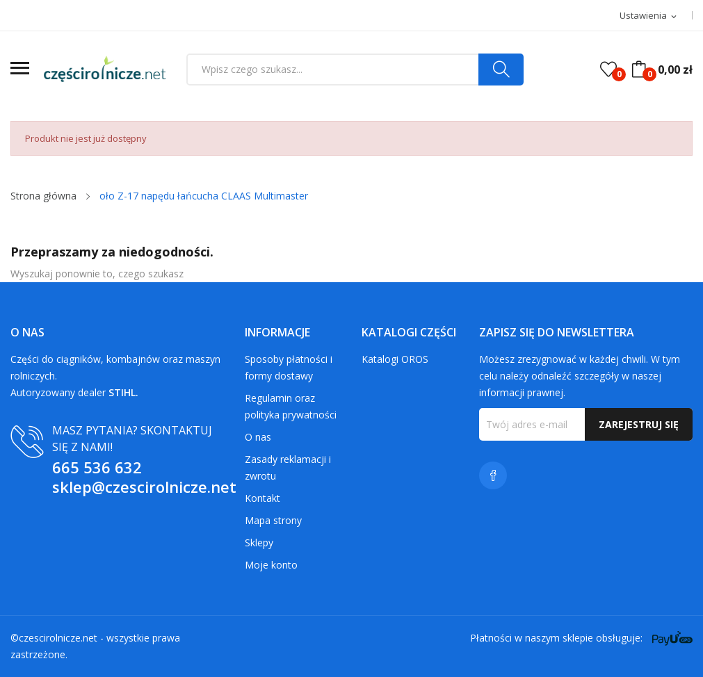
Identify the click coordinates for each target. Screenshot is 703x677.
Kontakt (262, 498)
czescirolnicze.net (58, 637)
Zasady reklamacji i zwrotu (288, 467)
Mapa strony (273, 520)
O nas (258, 436)
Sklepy (259, 542)
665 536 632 (97, 467)
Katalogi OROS (395, 359)
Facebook (493, 475)
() (608, 69)
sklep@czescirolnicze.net (144, 486)
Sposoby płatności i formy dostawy (288, 367)
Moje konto (271, 564)
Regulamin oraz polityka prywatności (291, 406)
